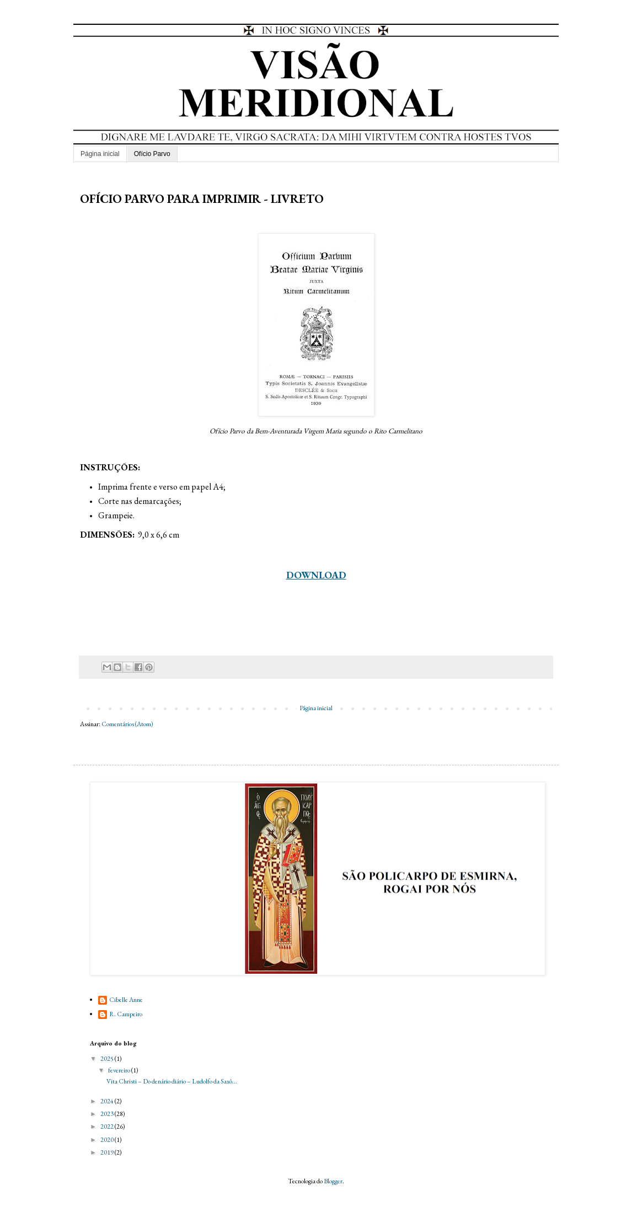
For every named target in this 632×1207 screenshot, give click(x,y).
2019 (107, 1152)
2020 (107, 1139)
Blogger (333, 1181)
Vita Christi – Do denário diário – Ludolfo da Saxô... (171, 1081)
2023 (107, 1113)
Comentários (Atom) (127, 724)
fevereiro (119, 1070)
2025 (107, 1058)
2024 (107, 1101)
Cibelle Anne (126, 1000)
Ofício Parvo (152, 154)
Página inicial (100, 154)
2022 (107, 1126)
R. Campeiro (125, 1014)
